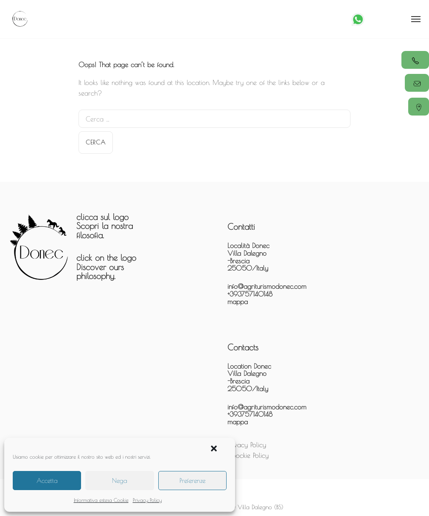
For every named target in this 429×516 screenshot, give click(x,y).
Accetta (47, 480)
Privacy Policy (147, 500)
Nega (119, 480)
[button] (214, 448)
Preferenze (192, 480)
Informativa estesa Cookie (101, 500)
